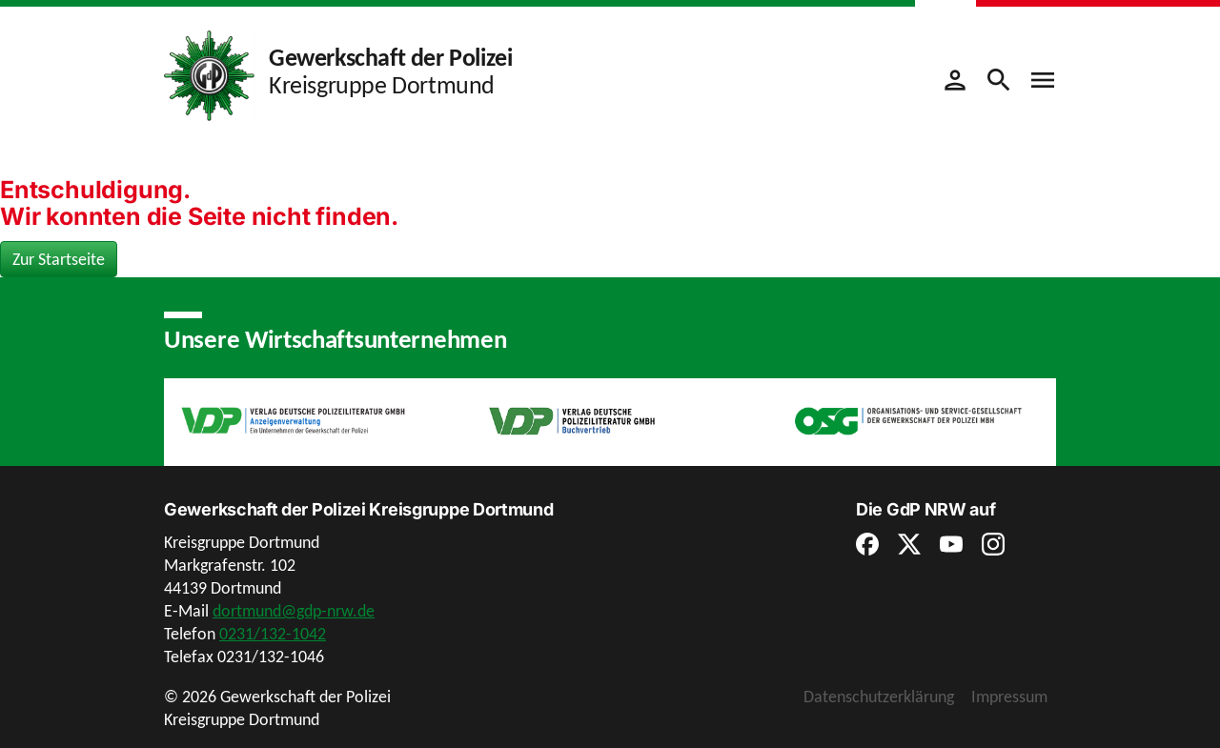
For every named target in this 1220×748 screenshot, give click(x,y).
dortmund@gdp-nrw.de (294, 610)
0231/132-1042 (272, 633)
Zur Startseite (58, 259)
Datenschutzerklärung (878, 696)
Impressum (1009, 696)
